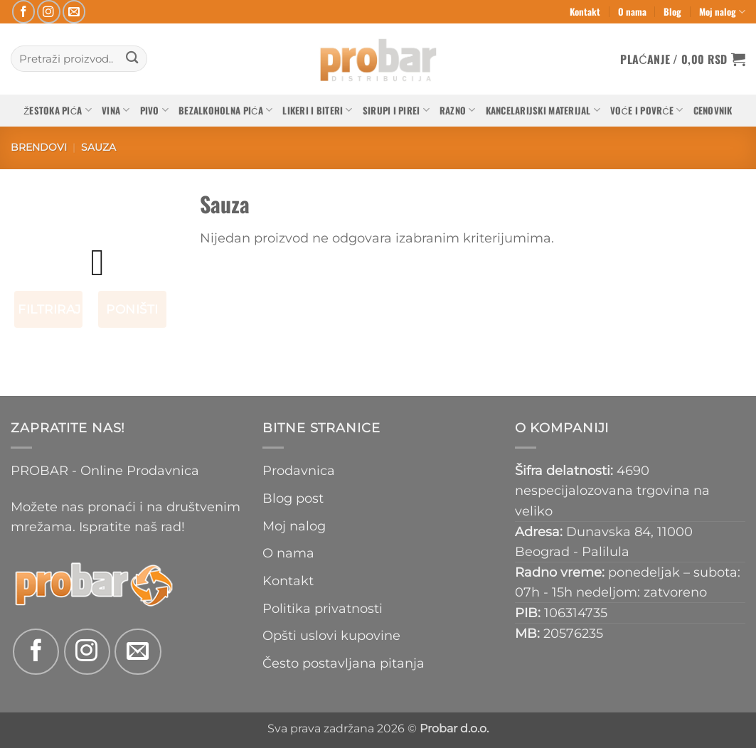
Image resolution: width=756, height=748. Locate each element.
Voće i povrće (646, 110)
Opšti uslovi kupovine (331, 635)
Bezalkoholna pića (225, 110)
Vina (116, 110)
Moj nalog (722, 11)
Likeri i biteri (317, 110)
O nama (632, 11)
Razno (458, 110)
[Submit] (132, 59)
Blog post (293, 498)
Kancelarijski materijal (543, 110)
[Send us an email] (74, 11)
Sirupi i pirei (396, 110)
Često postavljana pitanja (343, 663)
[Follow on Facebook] (24, 11)
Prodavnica (298, 470)
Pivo (154, 110)
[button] (682, 59)
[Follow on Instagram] (48, 11)
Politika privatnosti (322, 608)
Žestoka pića (57, 110)
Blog (672, 11)
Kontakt (585, 11)
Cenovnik (713, 110)
